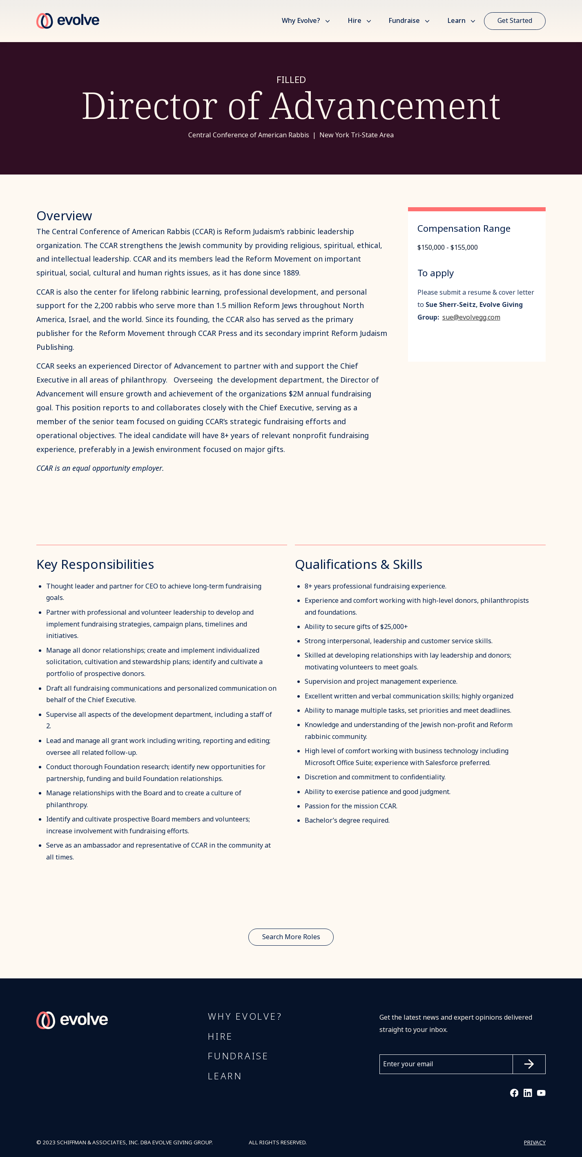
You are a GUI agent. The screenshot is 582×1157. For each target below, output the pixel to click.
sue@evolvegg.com (471, 317)
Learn (456, 21)
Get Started (514, 20)
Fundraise (404, 21)
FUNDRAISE (238, 1056)
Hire (354, 21)
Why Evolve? (301, 21)
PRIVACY (535, 1142)
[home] (67, 21)
